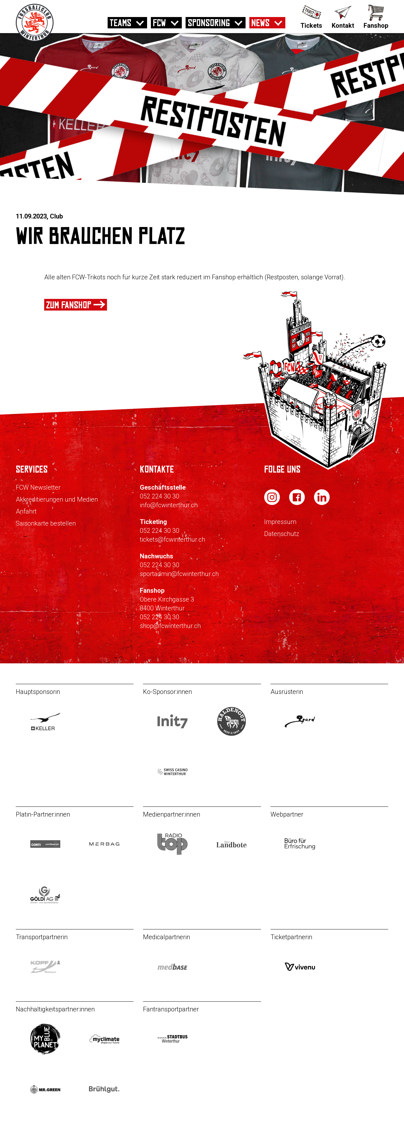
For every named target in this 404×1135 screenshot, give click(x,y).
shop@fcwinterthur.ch (170, 626)
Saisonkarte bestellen (46, 523)
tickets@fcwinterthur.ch (172, 539)
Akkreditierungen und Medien (57, 499)
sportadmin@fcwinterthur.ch (179, 574)
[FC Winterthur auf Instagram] (272, 503)
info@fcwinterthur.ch (169, 505)
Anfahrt (26, 511)
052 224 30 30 (159, 496)
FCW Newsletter (38, 487)
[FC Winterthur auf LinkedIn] (322, 503)
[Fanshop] (376, 16)
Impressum (280, 522)
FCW (159, 22)
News (260, 22)
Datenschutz (281, 534)
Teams (120, 22)
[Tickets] (311, 16)
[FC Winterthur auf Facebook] (297, 503)
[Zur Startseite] (35, 40)
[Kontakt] (343, 16)
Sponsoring (209, 22)
